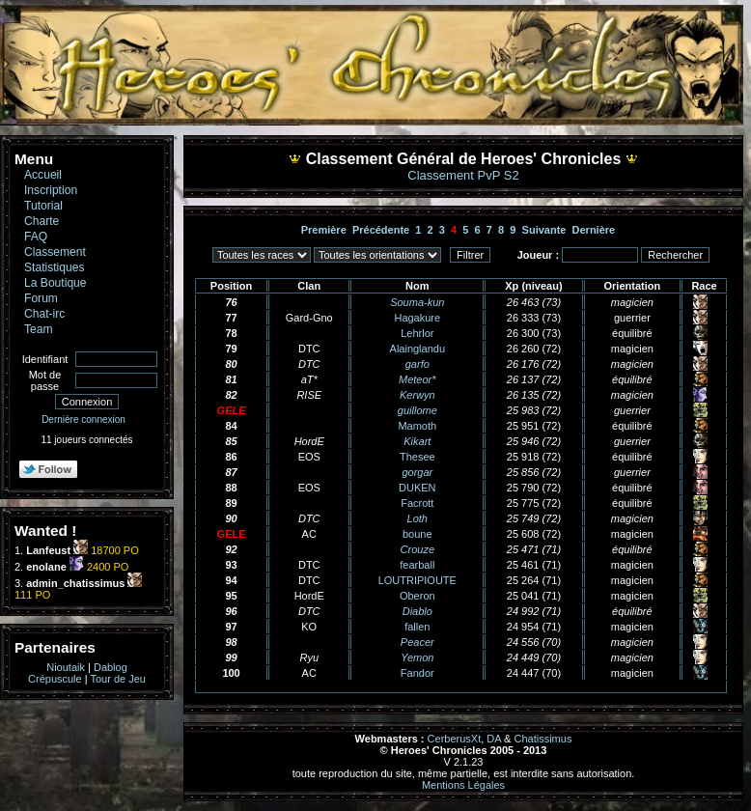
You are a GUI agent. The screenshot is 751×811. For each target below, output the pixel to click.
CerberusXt (455, 738)
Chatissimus (543, 738)
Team (38, 329)
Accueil (43, 175)
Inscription (50, 190)
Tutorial (43, 205)
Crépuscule (55, 679)
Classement (55, 252)
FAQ (35, 236)
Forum (41, 298)
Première (324, 230)
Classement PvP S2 (462, 175)
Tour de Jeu (117, 679)
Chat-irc (44, 314)
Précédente (380, 230)
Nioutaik (65, 667)
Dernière (594, 230)
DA (494, 738)
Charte (41, 221)
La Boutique (55, 283)
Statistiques (54, 267)
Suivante (544, 230)
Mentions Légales (463, 785)
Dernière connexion (83, 419)
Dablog (110, 667)
